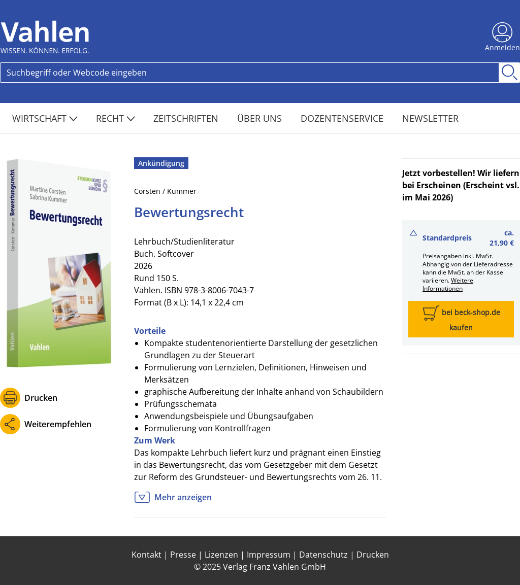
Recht (115, 118)
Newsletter (430, 118)
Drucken (40, 397)
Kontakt (146, 554)
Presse (183, 554)
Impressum (268, 554)
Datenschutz (323, 554)
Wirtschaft (45, 118)
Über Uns (260, 118)
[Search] (249, 72)
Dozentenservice (343, 118)
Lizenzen (221, 554)
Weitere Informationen (447, 284)
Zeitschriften (187, 118)
